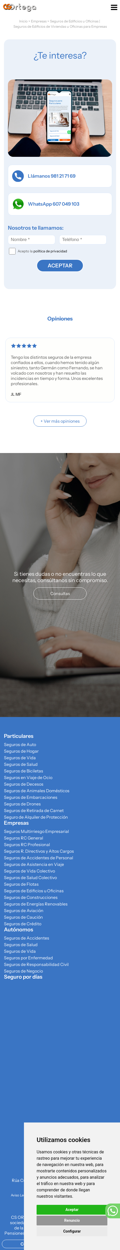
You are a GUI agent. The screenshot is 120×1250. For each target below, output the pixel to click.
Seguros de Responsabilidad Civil (36, 964)
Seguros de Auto (20, 744)
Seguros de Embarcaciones (30, 797)
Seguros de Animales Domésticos (36, 790)
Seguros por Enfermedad (28, 957)
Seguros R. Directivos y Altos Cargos (39, 851)
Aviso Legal (19, 1195)
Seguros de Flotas (21, 884)
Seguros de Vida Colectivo (29, 871)
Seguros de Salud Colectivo (30, 877)
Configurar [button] (72, 1231)
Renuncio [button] (72, 1220)
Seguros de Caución (23, 917)
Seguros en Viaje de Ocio (28, 777)
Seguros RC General (23, 838)
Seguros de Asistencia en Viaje (34, 864)
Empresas (39, 21)
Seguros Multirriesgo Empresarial (36, 831)
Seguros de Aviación (23, 910)
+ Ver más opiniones (60, 421)
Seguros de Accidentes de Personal (38, 857)
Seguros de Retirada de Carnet (34, 810)
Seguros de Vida (20, 757)
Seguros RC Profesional (27, 844)
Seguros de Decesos (23, 784)
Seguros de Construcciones (31, 897)
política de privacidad (50, 251)
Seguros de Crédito (22, 923)
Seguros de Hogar (21, 751)
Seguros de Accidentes (26, 938)
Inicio (23, 21)
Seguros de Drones (22, 803)
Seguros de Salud (21, 764)
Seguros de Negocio (23, 971)
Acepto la (42, 251)
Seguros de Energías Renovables (36, 904)
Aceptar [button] (72, 1209)
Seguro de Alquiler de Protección (36, 817)
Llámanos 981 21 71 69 (44, 176)
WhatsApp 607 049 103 (45, 204)
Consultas (60, 593)
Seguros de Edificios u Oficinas (74, 21)
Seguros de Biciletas (23, 770)
